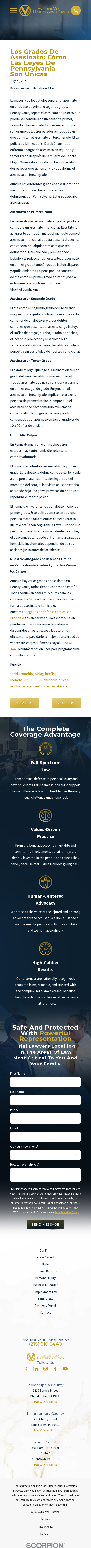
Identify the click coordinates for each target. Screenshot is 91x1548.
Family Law (45, 1299)
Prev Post (24, 703)
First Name (17, 1073)
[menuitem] (45, 1519)
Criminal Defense (45, 1271)
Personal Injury (45, 1278)
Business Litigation (45, 1285)
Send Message (45, 1224)
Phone (14, 1110)
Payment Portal (45, 1305)
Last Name (17, 1092)
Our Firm (45, 1250)
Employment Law (45, 1292)
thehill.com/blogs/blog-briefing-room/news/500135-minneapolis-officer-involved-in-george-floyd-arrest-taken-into (41, 680)
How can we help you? (24, 1165)
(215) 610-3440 (45, 1344)
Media (45, 1264)
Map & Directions (45, 1402)
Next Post (66, 703)
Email (14, 1128)
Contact (45, 1312)
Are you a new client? (24, 1146)
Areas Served (45, 1257)
